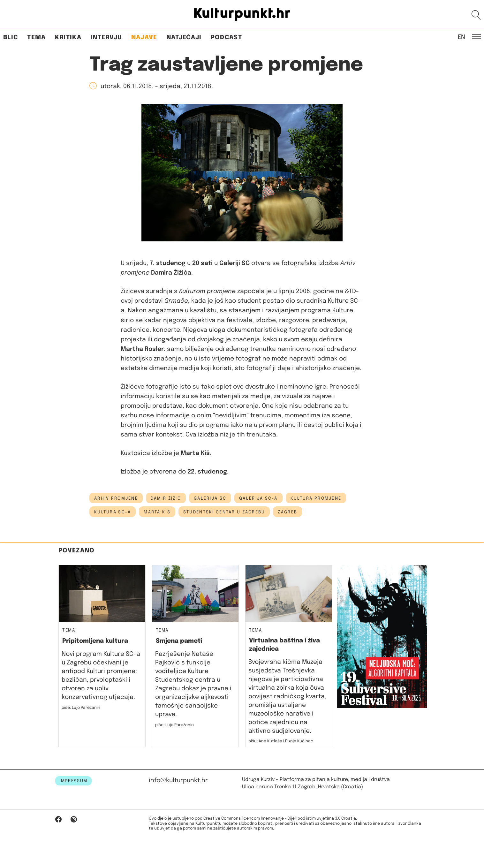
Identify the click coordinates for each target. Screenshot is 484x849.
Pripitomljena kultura (95, 641)
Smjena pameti (179, 641)
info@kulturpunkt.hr (178, 780)
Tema (36, 37)
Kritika (68, 37)
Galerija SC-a (258, 498)
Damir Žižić (166, 498)
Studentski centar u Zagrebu (224, 512)
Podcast (226, 37)
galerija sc (210, 498)
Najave (144, 37)
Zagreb (287, 512)
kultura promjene (316, 498)
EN (461, 36)
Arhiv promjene (116, 498)
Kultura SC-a (112, 512)
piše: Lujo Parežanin (81, 708)
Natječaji (184, 37)
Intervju (106, 37)
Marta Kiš (157, 512)
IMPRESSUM (73, 781)
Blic (10, 37)
